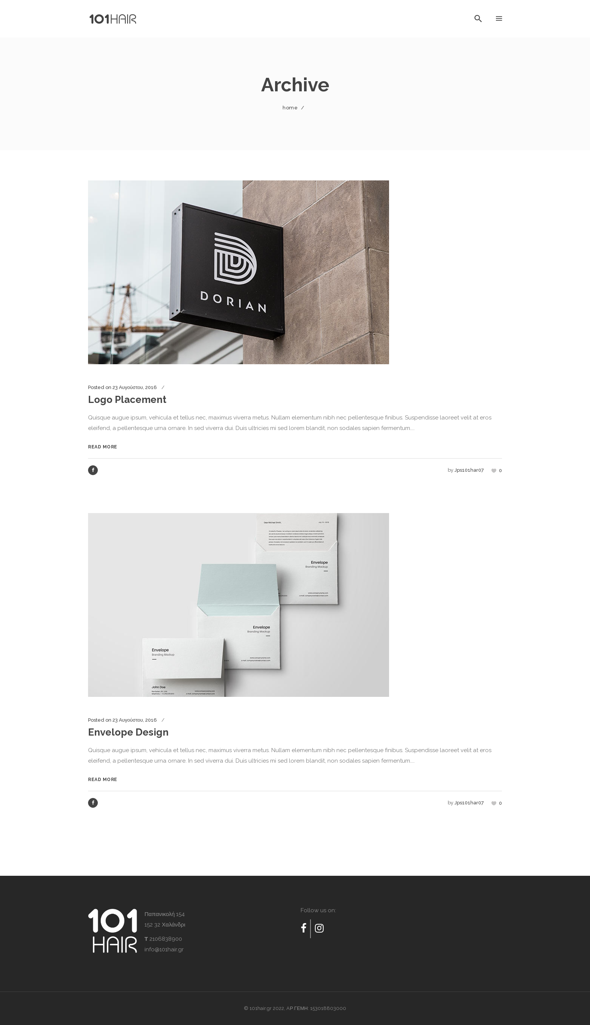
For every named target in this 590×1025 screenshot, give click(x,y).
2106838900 (165, 939)
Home (290, 107)
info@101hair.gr (164, 949)
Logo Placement (127, 399)
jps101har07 (469, 470)
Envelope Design (128, 732)
